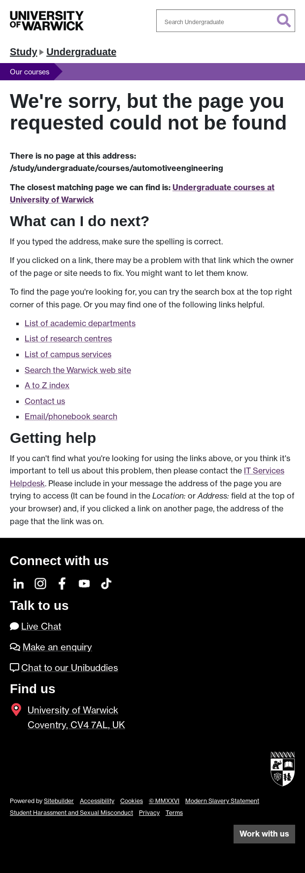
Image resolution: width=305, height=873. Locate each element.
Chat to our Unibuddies (69, 667)
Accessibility (97, 801)
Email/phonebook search (71, 416)
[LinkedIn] (19, 582)
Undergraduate (81, 51)
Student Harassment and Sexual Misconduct (71, 812)
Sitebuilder (59, 801)
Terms (174, 812)
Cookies (131, 801)
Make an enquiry (57, 647)
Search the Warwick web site (78, 370)
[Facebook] (63, 582)
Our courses (29, 71)
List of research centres (68, 338)
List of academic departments (80, 323)
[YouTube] (84, 582)
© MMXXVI (164, 801)
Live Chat (41, 626)
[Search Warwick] (225, 20)
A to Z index (47, 385)
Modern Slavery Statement (222, 801)
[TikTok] (106, 582)
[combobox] (225, 20)
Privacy (149, 812)
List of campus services (68, 354)
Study (23, 51)
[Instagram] (41, 582)
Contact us (45, 401)
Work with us (264, 834)
